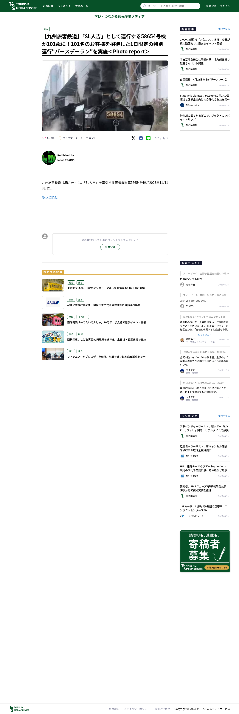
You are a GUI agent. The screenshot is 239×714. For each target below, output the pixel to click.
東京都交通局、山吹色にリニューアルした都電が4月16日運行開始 (106, 288)
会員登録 (110, 247)
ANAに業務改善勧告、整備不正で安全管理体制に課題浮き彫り (103, 305)
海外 (71, 351)
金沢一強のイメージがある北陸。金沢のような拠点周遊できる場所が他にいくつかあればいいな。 (204, 361)
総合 (71, 282)
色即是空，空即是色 (191, 279)
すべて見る (224, 29)
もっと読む (50, 197)
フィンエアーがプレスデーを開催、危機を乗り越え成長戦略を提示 (106, 356)
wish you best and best (193, 300)
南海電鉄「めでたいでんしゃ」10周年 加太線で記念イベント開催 (106, 322)
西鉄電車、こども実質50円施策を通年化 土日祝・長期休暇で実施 (106, 339)
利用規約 (114, 709)
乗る (46, 28)
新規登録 (211, 6)
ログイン (225, 6)
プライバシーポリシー (137, 709)
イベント (82, 316)
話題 (80, 334)
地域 (71, 316)
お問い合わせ (162, 709)
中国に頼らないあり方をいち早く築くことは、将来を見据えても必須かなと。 (203, 390)
